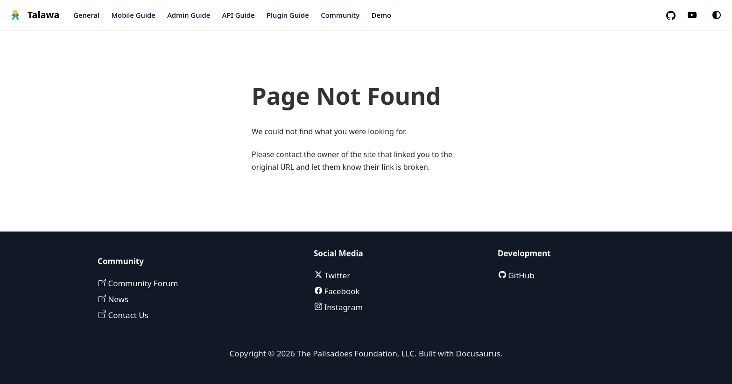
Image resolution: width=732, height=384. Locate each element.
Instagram (342, 307)
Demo (382, 15)
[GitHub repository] (674, 15)
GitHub (520, 275)
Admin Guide (188, 15)
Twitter (336, 275)
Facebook (341, 291)
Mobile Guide (133, 15)
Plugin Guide (288, 15)
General (86, 15)
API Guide (238, 15)
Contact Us (127, 315)
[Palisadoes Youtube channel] (697, 15)
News (117, 299)
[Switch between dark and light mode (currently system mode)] (717, 15)
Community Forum (142, 283)
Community (340, 15)
